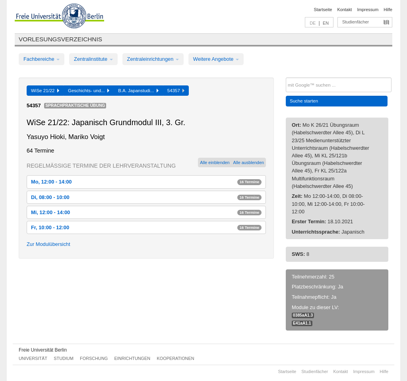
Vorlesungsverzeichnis (60, 39)
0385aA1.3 (303, 315)
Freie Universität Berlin (43, 350)
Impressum (367, 9)
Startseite (323, 9)
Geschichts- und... (88, 90)
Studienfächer (355, 21)
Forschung (94, 358)
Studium (64, 358)
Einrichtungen (132, 358)
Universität (33, 358)
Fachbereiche (41, 59)
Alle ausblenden (248, 162)
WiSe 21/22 (45, 90)
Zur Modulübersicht (48, 244)
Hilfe (388, 9)
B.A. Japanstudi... (138, 90)
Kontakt (344, 9)
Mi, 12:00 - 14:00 (146, 212)
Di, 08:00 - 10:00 (146, 197)
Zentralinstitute (93, 59)
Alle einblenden (214, 162)
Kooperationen (175, 358)
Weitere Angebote (216, 59)
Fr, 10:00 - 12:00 (146, 227)
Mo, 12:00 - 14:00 (146, 182)
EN (326, 23)
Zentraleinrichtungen (153, 59)
